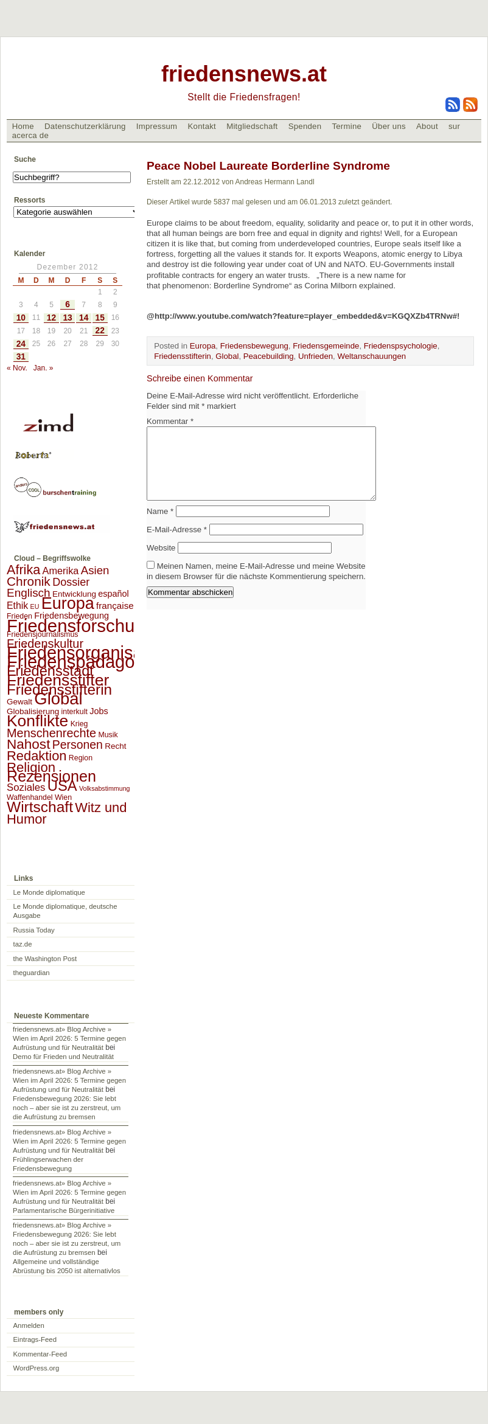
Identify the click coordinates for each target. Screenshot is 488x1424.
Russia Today (34, 930)
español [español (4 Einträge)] (113, 594)
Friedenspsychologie (400, 345)
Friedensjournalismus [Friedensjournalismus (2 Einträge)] (42, 634)
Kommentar (170, 421)
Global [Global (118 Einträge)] (58, 698)
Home (23, 126)
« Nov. (17, 368)
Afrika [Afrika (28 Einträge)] (23, 569)
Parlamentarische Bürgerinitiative (63, 1210)
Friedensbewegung (254, 345)
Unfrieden (315, 356)
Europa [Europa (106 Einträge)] (67, 603)
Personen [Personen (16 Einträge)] (77, 744)
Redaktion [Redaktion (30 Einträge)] (37, 755)
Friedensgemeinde (326, 345)
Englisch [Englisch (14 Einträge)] (29, 592)
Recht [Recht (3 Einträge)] (115, 746)
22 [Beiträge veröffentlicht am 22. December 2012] (100, 330)
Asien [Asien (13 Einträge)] (95, 570)
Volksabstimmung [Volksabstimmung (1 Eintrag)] (104, 788)
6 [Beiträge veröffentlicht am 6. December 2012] (67, 304)
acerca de (30, 135)
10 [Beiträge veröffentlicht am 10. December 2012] (21, 317)
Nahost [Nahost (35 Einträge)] (28, 744)
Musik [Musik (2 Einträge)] (107, 735)
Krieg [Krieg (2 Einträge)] (79, 724)
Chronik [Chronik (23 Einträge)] (29, 581)
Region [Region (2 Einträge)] (80, 758)
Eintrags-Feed (35, 1339)
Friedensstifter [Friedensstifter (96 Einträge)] (58, 680)
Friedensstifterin (182, 356)
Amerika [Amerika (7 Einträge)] (61, 570)
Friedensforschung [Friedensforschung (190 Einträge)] (81, 626)
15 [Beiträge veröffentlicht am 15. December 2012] (100, 317)
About (427, 126)
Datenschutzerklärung (85, 126)
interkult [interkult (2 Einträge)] (74, 711)
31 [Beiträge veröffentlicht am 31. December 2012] (21, 356)
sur (454, 126)
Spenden (305, 126)
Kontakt (201, 126)
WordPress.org (36, 1368)
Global (227, 356)
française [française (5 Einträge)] (115, 605)
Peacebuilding (268, 356)
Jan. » (43, 368)
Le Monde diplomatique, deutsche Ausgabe (65, 911)
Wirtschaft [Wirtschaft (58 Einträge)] (40, 807)
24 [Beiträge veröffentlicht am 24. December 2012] (21, 344)
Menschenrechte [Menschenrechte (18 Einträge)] (51, 733)
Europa (203, 345)
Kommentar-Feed (40, 1354)
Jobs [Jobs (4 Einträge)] (98, 711)
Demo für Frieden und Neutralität (63, 1056)
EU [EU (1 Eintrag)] (35, 606)
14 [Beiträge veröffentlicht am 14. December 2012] (83, 317)
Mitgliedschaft (251, 126)
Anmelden (28, 1325)
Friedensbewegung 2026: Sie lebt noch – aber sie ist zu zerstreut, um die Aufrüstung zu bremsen (66, 1107)
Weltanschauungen (371, 356)
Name (160, 525)
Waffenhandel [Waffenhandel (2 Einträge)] (30, 797)
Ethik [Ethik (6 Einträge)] (17, 605)
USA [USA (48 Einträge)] (62, 785)
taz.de (22, 944)
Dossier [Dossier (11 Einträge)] (70, 582)
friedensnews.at (244, 73)
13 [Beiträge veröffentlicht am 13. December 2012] (67, 317)
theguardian (31, 972)
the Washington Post (45, 958)
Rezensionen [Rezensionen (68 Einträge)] (51, 776)
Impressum (157, 126)
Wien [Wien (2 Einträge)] (63, 797)
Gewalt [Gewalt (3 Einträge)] (19, 701)
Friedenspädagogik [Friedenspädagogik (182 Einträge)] (82, 662)
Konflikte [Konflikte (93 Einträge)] (37, 721)
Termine (346, 126)
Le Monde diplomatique (49, 892)
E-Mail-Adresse (177, 544)
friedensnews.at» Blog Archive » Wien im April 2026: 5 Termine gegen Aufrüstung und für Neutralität (69, 1038)
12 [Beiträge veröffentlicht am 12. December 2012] (51, 317)
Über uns (389, 126)
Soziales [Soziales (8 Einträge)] (26, 787)
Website (161, 562)
